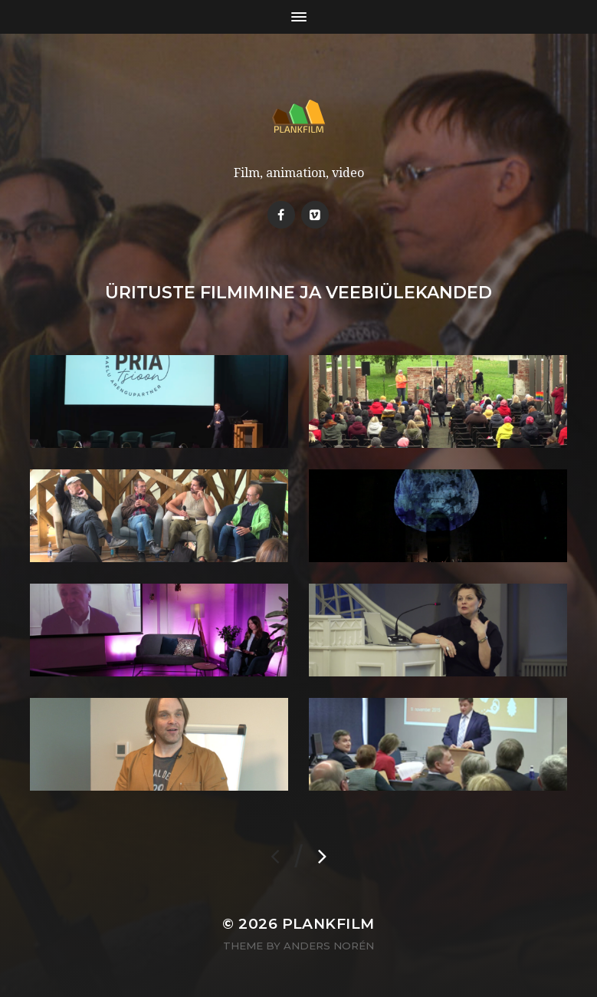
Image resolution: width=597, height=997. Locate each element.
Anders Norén (329, 945)
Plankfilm (328, 924)
